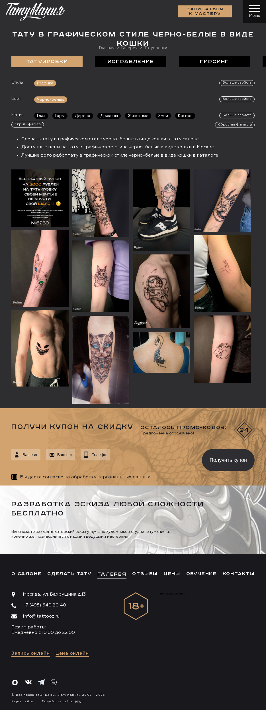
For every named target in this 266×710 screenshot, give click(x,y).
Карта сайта (22, 701)
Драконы (109, 116)
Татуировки (47, 61)
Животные (138, 116)
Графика (45, 83)
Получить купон (228, 460)
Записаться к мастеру (205, 11)
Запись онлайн (30, 653)
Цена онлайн (72, 653)
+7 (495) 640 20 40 (44, 605)
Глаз (41, 116)
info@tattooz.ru (41, 616)
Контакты (239, 574)
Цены (172, 574)
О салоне (26, 574)
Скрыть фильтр (28, 124)
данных (141, 477)
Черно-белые (50, 100)
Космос (185, 116)
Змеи (163, 116)
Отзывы (145, 574)
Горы (60, 116)
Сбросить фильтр (233, 124)
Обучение (201, 574)
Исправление (131, 61)
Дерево (82, 116)
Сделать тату (69, 574)
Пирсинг (214, 61)
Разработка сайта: (62, 701)
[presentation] (151, 458)
